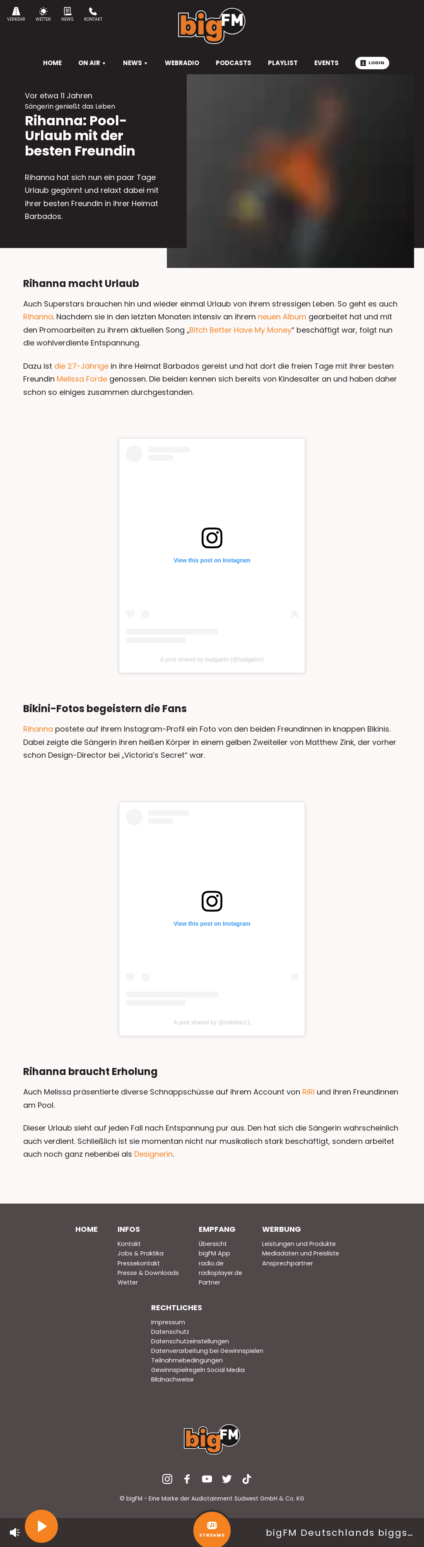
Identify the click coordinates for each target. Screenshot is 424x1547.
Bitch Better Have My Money (240, 330)
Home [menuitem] (86, 1229)
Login (372, 62)
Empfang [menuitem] (217, 1229)
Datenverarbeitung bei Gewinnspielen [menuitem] (207, 1351)
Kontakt (93, 14)
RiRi (308, 1092)
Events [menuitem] (326, 62)
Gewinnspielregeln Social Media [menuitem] (198, 1370)
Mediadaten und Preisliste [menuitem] (300, 1253)
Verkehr (16, 14)
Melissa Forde (82, 379)
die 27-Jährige (81, 366)
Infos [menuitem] (129, 1229)
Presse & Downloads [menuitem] (148, 1273)
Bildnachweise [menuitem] (172, 1379)
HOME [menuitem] (52, 62)
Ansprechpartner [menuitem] (287, 1263)
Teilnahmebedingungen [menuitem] (187, 1360)
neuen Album (282, 316)
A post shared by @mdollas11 (212, 1022)
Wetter (43, 14)
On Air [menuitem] (92, 62)
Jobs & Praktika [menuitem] (141, 1253)
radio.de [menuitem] (211, 1263)
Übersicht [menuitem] (213, 1244)
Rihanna (38, 316)
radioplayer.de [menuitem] (220, 1273)
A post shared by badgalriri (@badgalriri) (212, 659)
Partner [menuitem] (209, 1282)
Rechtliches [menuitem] (176, 1307)
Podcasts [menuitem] (233, 62)
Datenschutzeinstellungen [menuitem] (190, 1341)
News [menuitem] (135, 62)
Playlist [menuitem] (283, 62)
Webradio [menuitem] (182, 62)
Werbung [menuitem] (281, 1229)
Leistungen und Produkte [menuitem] (299, 1244)
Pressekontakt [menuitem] (139, 1263)
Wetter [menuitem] (128, 1282)
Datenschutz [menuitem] (170, 1332)
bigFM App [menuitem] (214, 1253)
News (67, 14)
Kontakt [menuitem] (129, 1244)
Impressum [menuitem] (168, 1322)
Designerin (153, 1154)
